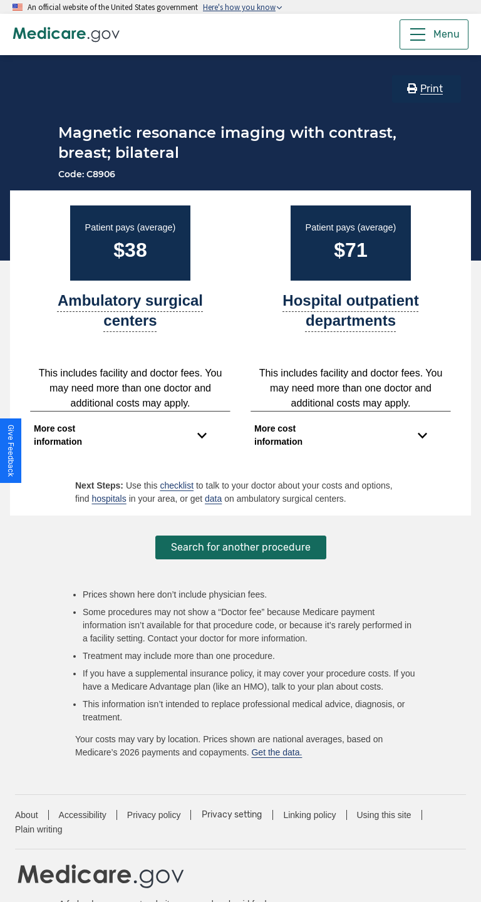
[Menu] (434, 34)
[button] (11, 450)
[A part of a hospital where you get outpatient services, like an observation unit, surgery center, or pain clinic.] (351, 316)
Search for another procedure (241, 547)
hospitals (108, 499)
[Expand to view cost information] (120, 435)
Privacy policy (154, 815)
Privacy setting (232, 815)
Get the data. (276, 752)
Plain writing (38, 829)
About (26, 815)
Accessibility (82, 815)
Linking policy (309, 815)
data (213, 499)
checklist (177, 485)
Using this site (384, 815)
